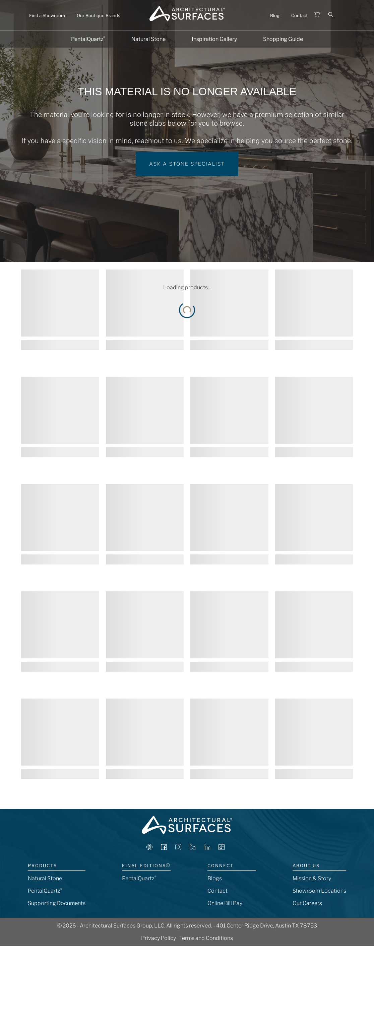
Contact (299, 15)
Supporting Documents (56, 903)
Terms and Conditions (206, 938)
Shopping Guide (283, 39)
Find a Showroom (47, 15)
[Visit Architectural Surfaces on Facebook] (164, 848)
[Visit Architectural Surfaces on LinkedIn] (207, 848)
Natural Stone (148, 39)
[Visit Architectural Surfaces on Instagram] (178, 848)
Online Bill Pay (224, 903)
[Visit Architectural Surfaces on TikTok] (222, 848)
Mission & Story (312, 878)
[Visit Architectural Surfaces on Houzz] (192, 848)
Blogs (214, 878)
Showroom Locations (319, 891)
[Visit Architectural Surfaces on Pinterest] (149, 848)
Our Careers (307, 903)
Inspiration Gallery (214, 39)
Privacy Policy (158, 938)
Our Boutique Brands (98, 15)
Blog (274, 15)
